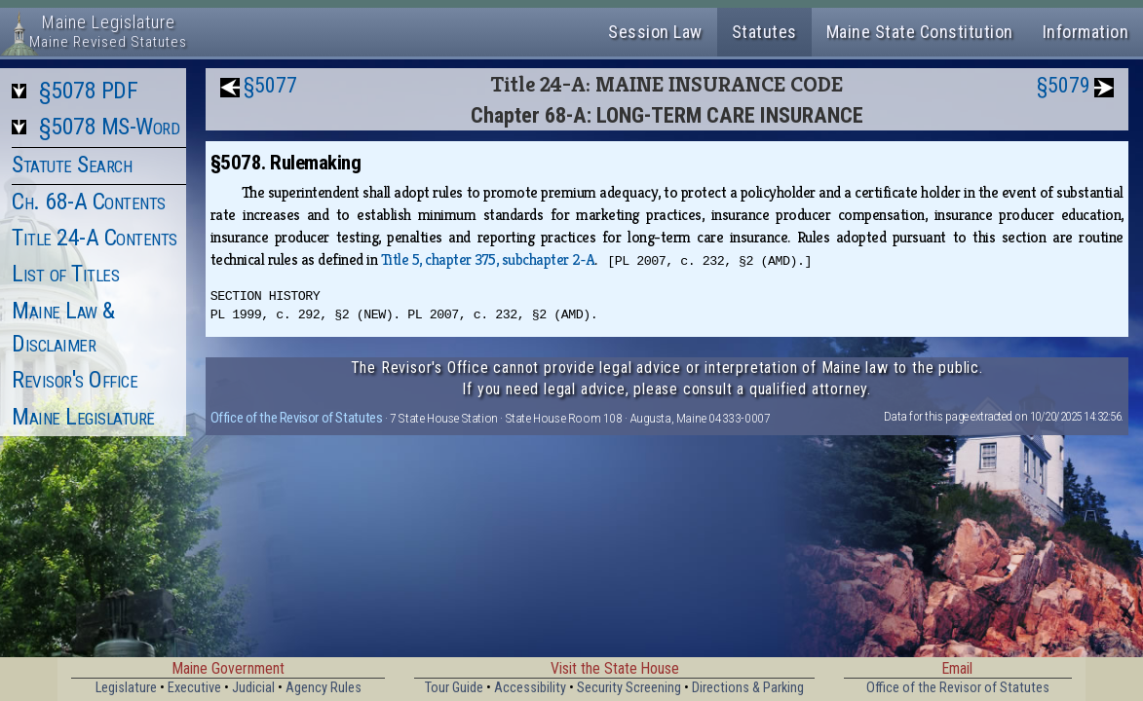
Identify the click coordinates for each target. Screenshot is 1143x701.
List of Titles (65, 273)
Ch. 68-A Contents (89, 201)
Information (1086, 31)
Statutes (764, 31)
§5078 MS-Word (109, 126)
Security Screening (629, 688)
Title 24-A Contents (94, 237)
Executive (194, 688)
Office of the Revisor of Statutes (296, 417)
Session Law (655, 31)
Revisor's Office (74, 379)
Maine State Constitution (919, 31)
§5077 (270, 85)
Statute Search (72, 164)
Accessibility (530, 688)
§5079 (1063, 85)
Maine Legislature (83, 416)
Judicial (253, 688)
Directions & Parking (748, 688)
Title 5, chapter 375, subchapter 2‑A (487, 259)
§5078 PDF (88, 90)
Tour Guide (454, 688)
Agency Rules (324, 688)
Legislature (126, 688)
